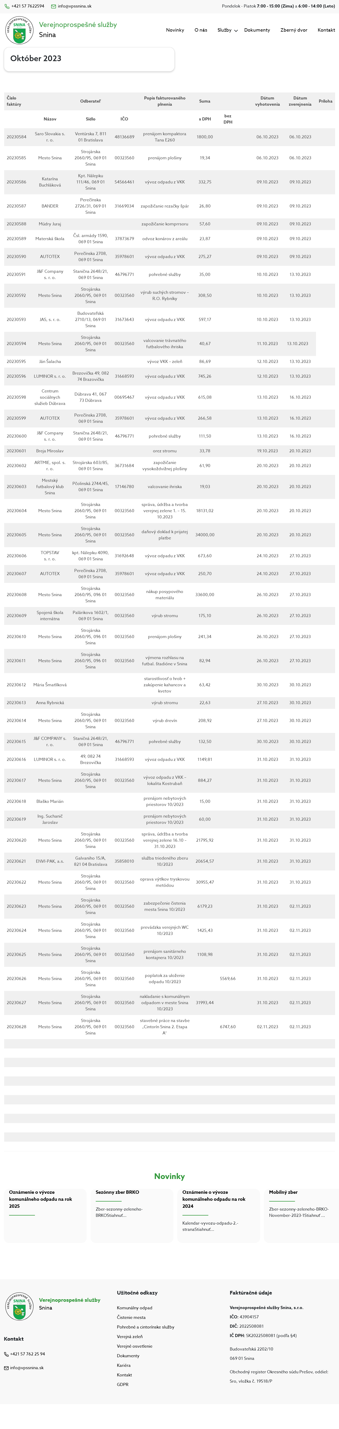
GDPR (122, 1385)
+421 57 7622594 (24, 6)
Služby (225, 30)
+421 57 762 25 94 (24, 1354)
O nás (201, 30)
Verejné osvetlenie (134, 1346)
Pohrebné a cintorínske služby (145, 1327)
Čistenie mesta (131, 1317)
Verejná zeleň (130, 1337)
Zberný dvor (294, 30)
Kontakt (326, 30)
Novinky (175, 30)
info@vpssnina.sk (70, 6)
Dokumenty (257, 30)
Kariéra (124, 1365)
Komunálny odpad (134, 1308)
